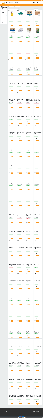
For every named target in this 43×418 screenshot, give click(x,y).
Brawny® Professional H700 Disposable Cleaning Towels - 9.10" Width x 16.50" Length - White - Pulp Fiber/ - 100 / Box (37, 346)
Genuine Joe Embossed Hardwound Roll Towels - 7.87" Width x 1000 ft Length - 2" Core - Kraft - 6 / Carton (37, 116)
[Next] (40, 404)
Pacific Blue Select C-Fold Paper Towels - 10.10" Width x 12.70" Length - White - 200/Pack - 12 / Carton (20, 330)
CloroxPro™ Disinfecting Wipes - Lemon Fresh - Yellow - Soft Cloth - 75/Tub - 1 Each (12, 18)
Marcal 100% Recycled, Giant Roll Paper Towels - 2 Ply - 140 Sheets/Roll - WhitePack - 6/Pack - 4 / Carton (12, 67)
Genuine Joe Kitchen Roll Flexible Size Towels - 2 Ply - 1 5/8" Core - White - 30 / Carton (20, 133)
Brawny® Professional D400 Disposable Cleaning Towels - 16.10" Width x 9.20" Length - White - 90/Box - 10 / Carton (37, 313)
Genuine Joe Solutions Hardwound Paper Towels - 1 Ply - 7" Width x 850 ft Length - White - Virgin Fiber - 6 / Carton (37, 182)
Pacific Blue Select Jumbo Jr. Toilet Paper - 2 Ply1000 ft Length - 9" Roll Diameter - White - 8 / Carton (29, 264)
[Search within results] (13, 9)
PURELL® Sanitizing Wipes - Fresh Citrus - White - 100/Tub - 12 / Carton (29, 231)
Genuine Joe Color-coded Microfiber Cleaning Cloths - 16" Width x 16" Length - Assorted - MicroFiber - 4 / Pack (12, 182)
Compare (9, 10)
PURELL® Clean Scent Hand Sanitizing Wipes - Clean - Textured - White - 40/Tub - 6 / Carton (37, 248)
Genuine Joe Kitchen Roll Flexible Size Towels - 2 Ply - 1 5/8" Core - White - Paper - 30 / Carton (37, 133)
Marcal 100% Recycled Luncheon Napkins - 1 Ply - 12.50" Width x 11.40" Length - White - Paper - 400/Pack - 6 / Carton (29, 67)
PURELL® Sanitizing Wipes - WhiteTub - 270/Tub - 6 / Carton (12, 247)
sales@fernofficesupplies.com (8, 0)
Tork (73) (2, 9)
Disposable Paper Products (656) (3, 7)
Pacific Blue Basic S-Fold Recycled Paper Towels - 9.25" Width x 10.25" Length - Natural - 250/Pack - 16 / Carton (20, 346)
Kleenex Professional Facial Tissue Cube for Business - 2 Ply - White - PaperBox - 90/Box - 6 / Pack (20, 18)
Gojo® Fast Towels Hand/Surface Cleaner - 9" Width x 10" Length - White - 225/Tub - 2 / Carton (20, 198)
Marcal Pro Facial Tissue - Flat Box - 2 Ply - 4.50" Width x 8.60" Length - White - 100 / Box (20, 50)
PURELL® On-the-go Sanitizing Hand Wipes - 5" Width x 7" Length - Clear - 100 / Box (20, 215)
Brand (2, 8)
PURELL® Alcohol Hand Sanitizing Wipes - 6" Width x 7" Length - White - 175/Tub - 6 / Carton (20, 231)
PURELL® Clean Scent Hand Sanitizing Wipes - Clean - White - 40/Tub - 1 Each (29, 247)
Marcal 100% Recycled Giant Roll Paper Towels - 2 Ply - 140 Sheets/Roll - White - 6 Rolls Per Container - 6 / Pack (20, 67)
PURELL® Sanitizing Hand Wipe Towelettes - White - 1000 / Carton (11, 214)
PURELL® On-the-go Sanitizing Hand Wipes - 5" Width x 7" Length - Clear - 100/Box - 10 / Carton (29, 215)
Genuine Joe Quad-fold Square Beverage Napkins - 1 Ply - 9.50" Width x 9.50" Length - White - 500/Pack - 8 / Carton (29, 34)
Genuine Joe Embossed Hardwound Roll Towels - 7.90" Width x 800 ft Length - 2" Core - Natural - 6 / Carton (29, 116)
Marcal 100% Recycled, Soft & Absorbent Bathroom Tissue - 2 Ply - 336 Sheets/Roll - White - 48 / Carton (37, 50)
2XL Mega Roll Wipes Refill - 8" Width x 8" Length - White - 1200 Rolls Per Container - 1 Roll (20, 100)
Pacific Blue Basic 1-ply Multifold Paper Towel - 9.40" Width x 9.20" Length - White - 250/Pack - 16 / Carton (12, 330)
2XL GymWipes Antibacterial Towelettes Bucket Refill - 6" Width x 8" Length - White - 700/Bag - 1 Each (37, 67)
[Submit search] (18, 9)
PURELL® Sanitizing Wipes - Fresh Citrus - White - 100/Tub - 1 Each (37, 231)
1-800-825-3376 (2, 0)
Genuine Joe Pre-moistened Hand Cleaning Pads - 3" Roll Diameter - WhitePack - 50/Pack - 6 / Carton (37, 100)
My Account (40, 2)
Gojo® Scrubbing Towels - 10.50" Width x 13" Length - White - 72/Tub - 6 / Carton (37, 198)
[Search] (23, 2)
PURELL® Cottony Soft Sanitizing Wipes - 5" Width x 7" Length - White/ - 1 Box (37, 214)
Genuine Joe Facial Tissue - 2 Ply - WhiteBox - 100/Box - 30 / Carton (29, 165)
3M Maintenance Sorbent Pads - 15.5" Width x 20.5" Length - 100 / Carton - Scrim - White (20, 34)
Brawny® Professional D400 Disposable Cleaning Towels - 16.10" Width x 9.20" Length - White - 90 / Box (29, 313)
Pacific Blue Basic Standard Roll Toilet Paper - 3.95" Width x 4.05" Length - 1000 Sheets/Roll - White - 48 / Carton (37, 297)
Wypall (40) (2, 13)
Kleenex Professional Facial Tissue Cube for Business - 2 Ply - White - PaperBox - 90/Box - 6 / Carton (29, 18)
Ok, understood (23, 417)
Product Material (4, 21)
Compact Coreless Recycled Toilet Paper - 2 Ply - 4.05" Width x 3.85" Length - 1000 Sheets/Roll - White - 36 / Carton (29, 297)
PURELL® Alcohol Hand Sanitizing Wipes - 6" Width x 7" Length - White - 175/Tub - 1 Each (12, 231)
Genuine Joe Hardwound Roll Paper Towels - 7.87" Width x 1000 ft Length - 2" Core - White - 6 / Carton (12, 133)
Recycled (3, 22)
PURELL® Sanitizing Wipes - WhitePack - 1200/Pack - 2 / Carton (20, 247)
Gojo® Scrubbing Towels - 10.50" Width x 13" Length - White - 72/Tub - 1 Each (29, 198)
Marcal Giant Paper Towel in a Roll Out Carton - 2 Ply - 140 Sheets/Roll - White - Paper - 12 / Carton (37, 34)
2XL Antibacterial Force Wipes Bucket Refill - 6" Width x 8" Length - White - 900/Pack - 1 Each (37, 83)
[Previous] (36, 404)
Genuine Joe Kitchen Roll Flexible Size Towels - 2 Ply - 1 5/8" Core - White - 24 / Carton (29, 133)
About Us (6, 411)
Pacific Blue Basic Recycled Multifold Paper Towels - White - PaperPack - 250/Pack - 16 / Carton (29, 346)
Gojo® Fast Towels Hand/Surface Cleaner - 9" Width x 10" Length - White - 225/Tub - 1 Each (12, 198)
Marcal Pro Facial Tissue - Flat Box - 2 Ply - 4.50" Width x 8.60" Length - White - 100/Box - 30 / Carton (29, 50)
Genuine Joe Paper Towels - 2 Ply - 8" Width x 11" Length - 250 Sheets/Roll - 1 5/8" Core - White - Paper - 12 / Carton (12, 149)
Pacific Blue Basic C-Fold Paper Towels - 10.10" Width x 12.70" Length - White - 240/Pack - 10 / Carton (37, 330)
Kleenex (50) (3, 12)
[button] (37, 2)
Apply (6, 15)
